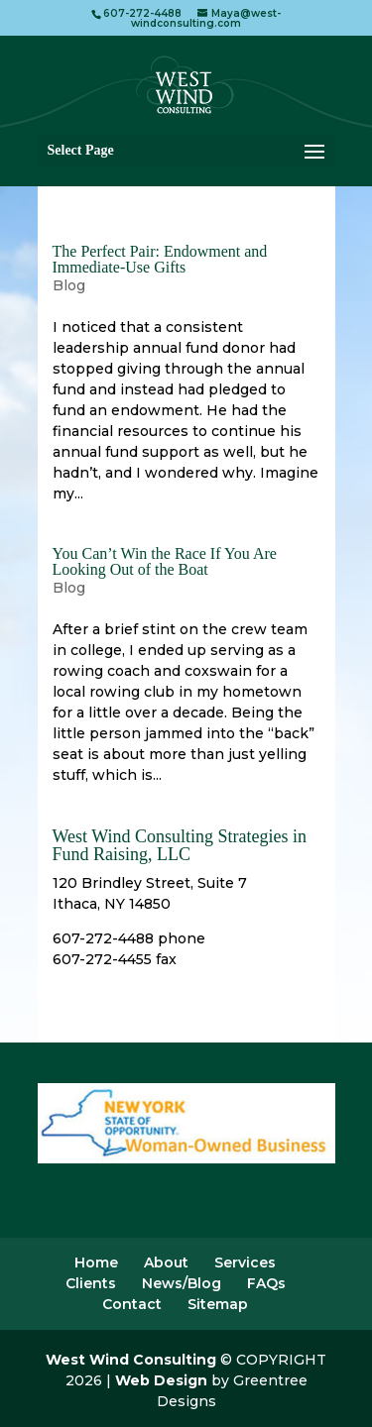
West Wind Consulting (131, 1360)
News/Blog (181, 1283)
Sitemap (217, 1304)
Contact (132, 1304)
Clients (90, 1283)
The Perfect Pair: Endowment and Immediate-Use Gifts (160, 259)
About (166, 1262)
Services (245, 1262)
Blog (69, 285)
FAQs (266, 1283)
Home (96, 1262)
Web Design (161, 1380)
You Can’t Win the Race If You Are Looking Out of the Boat (165, 561)
